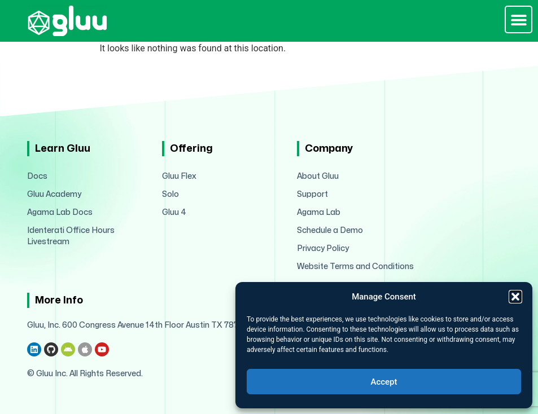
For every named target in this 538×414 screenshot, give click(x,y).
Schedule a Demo (330, 230)
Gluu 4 (174, 212)
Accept (383, 382)
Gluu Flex (179, 176)
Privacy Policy (323, 248)
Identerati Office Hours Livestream (71, 236)
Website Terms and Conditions (355, 266)
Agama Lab (318, 212)
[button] (515, 296)
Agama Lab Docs (60, 212)
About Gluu (318, 176)
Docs (37, 176)
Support (312, 194)
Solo (170, 194)
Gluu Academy (54, 194)
